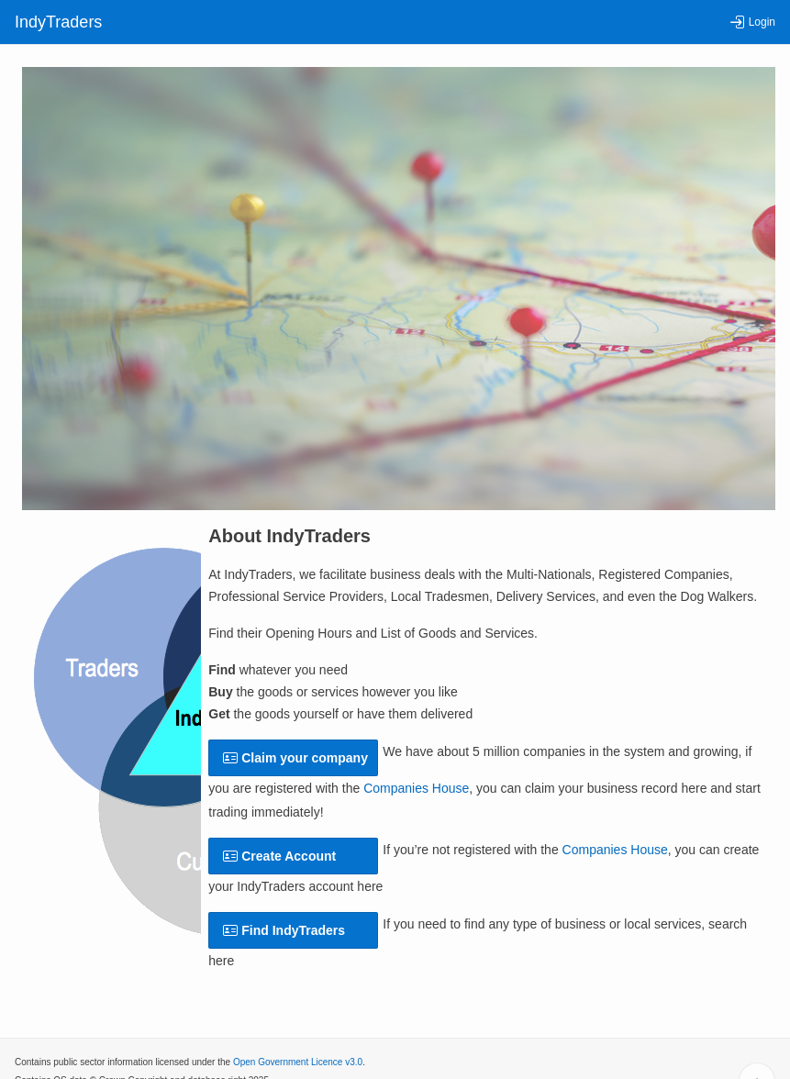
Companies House (416, 788)
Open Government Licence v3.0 (297, 1062)
